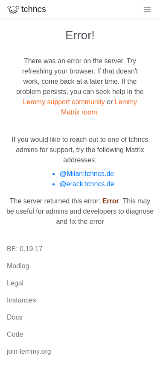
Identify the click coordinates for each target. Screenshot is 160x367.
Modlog (18, 266)
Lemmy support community (64, 102)
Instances (21, 300)
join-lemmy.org (29, 351)
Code (15, 334)
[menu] (147, 9)
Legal (15, 283)
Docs (14, 317)
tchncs (26, 9)
